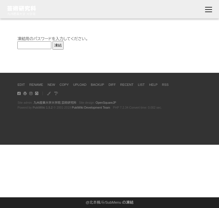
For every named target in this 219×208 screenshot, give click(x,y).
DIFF (112, 84)
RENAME (36, 84)
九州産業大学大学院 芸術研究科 (54, 102)
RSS (165, 84)
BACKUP (97, 84)
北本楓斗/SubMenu (105, 202)
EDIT (21, 84)
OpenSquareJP (105, 102)
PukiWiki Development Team (91, 107)
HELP (153, 84)
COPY (64, 84)
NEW (51, 84)
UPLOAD (79, 84)
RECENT (126, 84)
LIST (141, 84)
